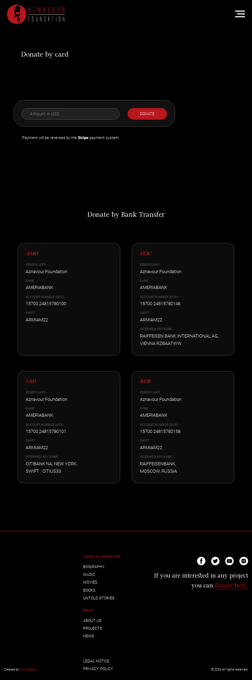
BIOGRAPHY (94, 567)
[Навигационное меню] (240, 14)
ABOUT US (92, 620)
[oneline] (70, 114)
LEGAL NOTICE (96, 661)
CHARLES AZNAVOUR (102, 557)
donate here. (231, 586)
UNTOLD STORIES (99, 598)
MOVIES (90, 582)
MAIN (88, 610)
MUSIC (89, 574)
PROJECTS (92, 628)
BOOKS (89, 590)
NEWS (88, 636)
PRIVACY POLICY (98, 669)
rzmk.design (28, 669)
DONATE (147, 114)
